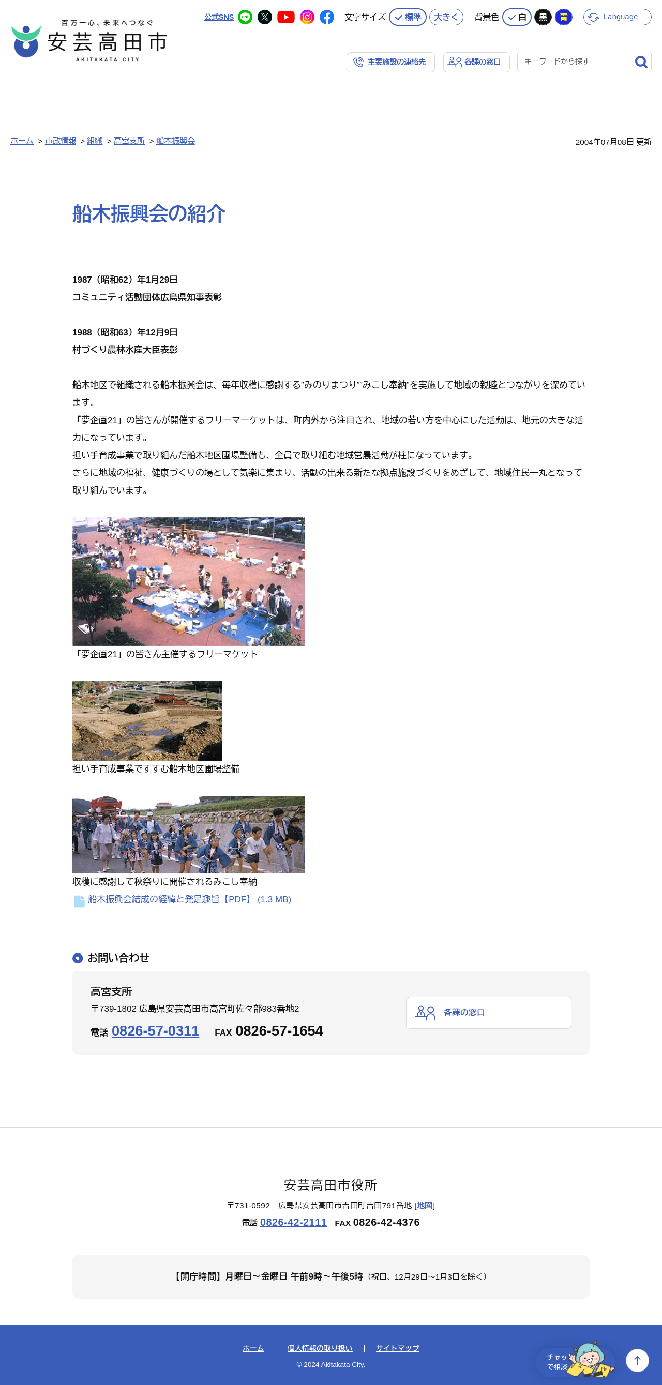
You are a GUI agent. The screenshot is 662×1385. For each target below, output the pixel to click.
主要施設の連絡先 (392, 60)
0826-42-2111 (293, 1221)
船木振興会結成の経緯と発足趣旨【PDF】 (181, 898)
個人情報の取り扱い (320, 1347)
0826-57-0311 (155, 1030)
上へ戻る (637, 1360)
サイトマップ (397, 1347)
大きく (446, 15)
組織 (94, 139)
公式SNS (218, 15)
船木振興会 (175, 139)
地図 (425, 1204)
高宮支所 (129, 139)
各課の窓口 (481, 60)
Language (622, 15)
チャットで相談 (575, 1360)
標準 (413, 15)
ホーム (22, 139)
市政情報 (60, 139)
